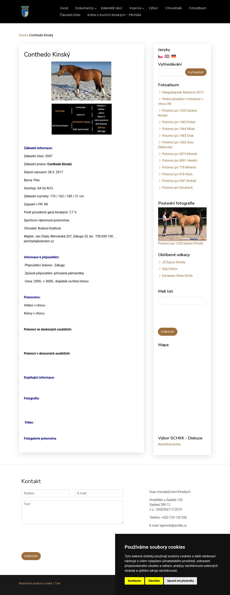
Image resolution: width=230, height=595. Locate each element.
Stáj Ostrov (170, 269)
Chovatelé (173, 8)
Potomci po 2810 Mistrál (179, 154)
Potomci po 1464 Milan (178, 129)
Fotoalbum (197, 8)
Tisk (57, 583)
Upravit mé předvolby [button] (180, 580)
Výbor (153, 8)
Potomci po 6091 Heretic (179, 160)
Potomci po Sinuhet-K (177, 188)
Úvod (64, 8)
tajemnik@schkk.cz (173, 525)
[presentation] (188, 316)
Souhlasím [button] (134, 580)
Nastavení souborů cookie (35, 583)
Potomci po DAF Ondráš (179, 181)
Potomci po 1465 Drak (178, 136)
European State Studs (177, 276)
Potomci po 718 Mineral (179, 167)
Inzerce (135, 8)
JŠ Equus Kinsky (173, 262)
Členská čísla (70, 15)
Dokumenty (84, 8)
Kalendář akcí (111, 8)
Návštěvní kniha (169, 444)
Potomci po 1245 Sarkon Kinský (180, 243)
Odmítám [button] (154, 580)
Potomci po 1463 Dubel (178, 122)
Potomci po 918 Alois (177, 174)
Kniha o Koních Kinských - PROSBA (114, 15)
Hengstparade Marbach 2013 (182, 92)
